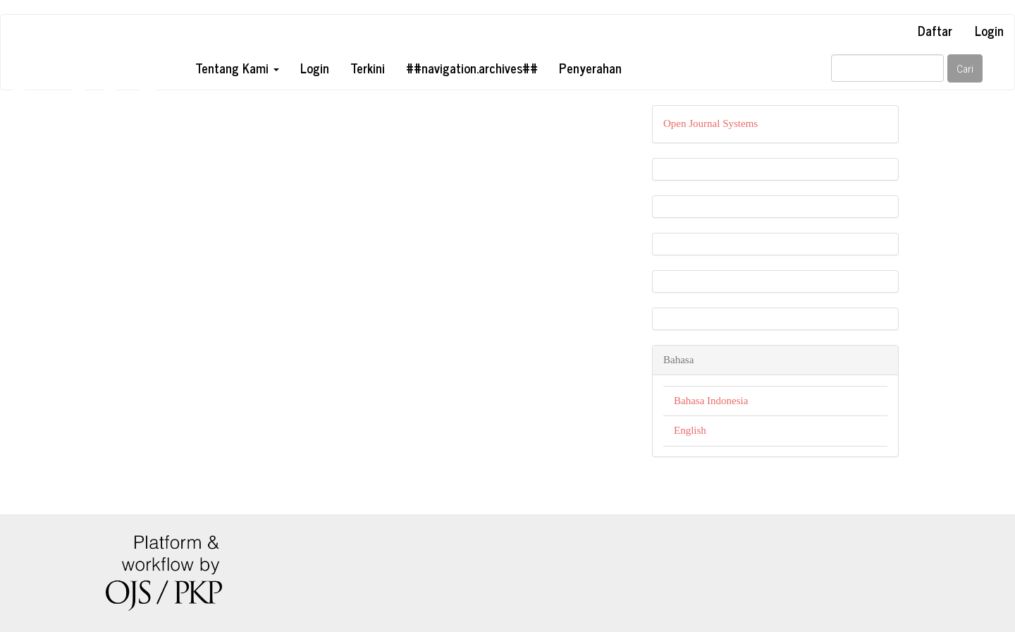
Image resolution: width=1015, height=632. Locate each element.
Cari (964, 68)
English (690, 430)
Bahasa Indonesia (711, 400)
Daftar (935, 30)
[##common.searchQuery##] (887, 68)
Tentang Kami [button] (237, 67)
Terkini (367, 67)
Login (989, 30)
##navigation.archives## (472, 67)
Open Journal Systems (710, 123)
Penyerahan (590, 67)
